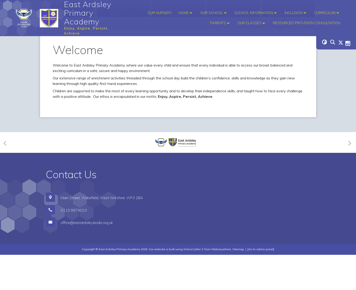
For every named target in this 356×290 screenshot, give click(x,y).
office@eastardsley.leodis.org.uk (87, 257)
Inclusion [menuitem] (296, 13)
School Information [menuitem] (256, 13)
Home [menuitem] (186, 13)
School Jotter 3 (193, 284)
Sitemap (238, 284)
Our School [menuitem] (214, 13)
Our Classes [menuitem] (251, 23)
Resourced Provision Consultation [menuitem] (306, 23)
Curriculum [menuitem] (327, 13)
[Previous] (6, 177)
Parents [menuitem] (220, 23)
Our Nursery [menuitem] (160, 13)
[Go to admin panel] (260, 284)
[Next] (349, 177)
